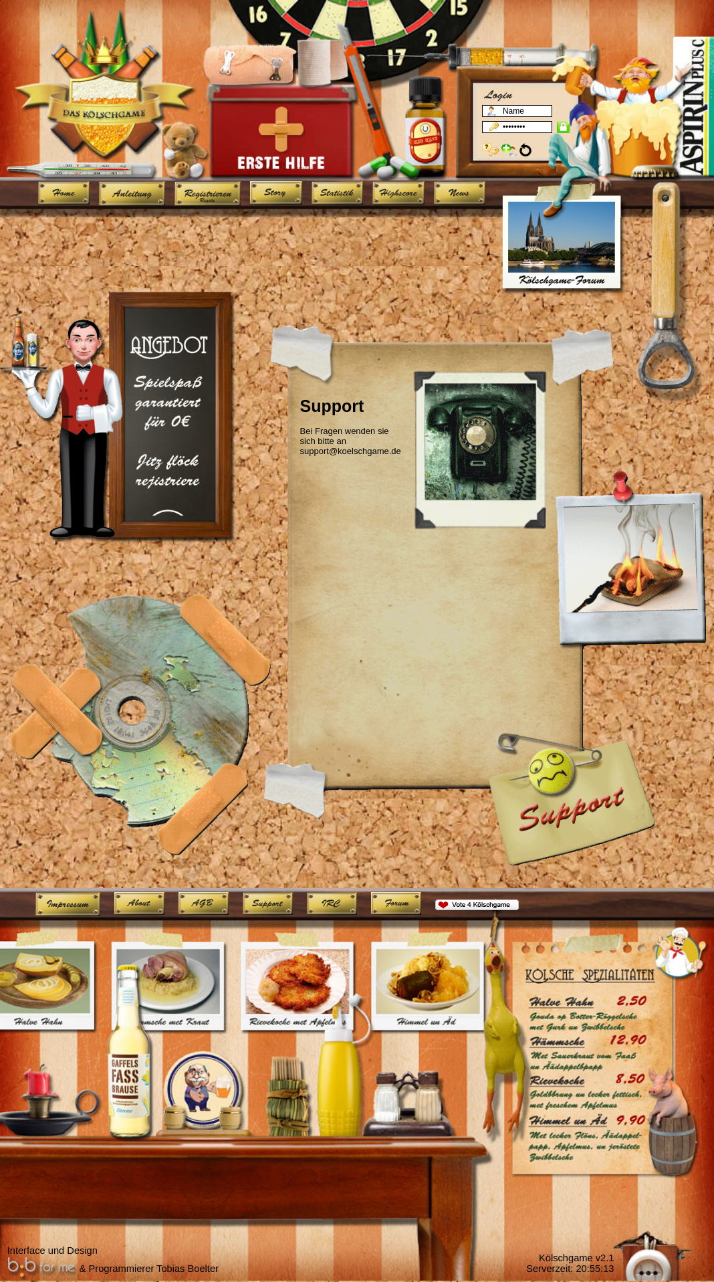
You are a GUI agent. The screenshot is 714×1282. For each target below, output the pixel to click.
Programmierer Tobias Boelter (154, 1268)
